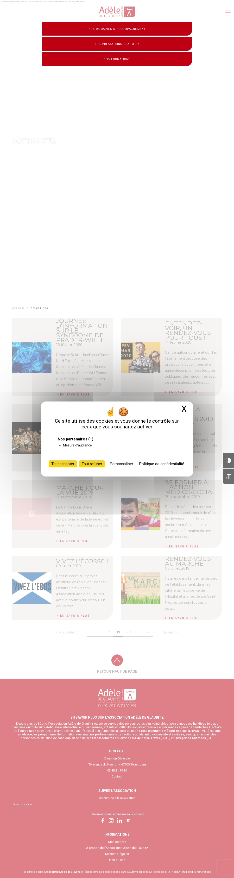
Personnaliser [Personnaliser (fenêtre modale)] (121, 464)
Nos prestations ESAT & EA (117, 44)
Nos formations (117, 59)
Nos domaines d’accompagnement (117, 29)
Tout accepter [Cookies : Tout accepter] (62, 464)
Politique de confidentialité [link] (161, 464)
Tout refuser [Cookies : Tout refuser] (92, 464)
